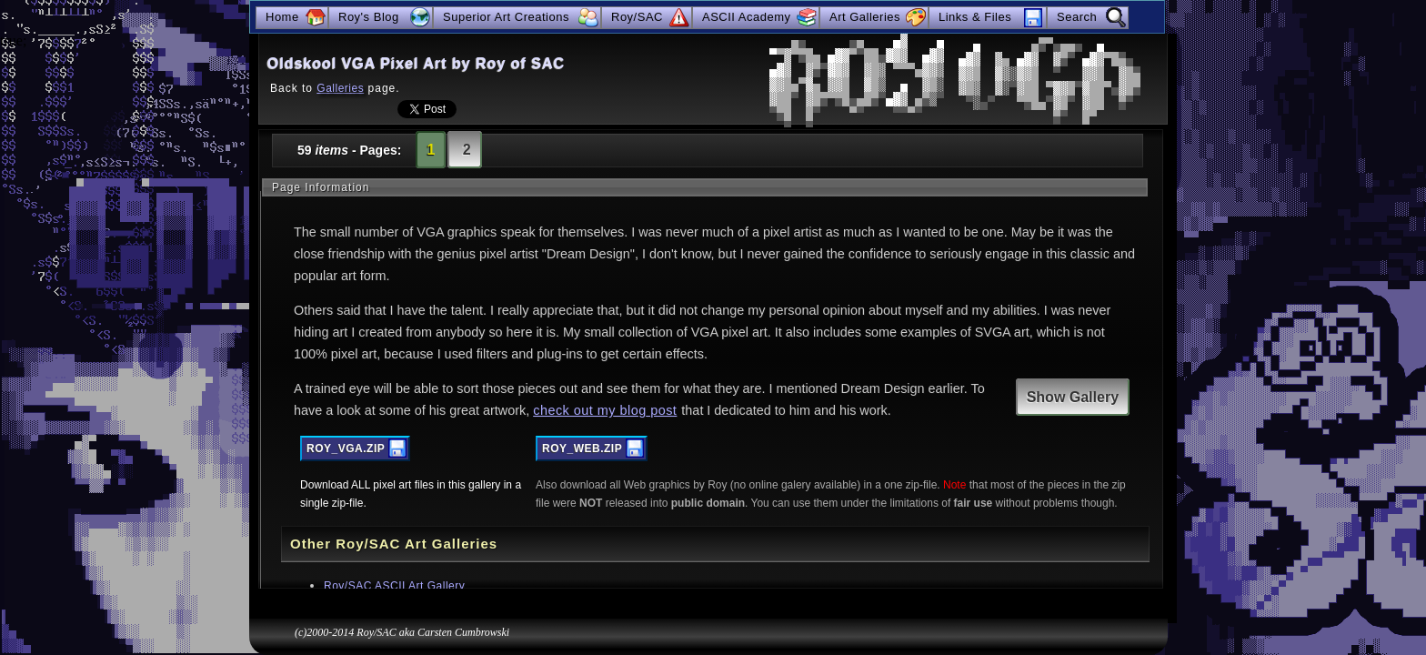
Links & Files (975, 17)
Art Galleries (864, 17)
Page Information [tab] (320, 187)
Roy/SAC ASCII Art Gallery (394, 585)
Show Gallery (1073, 397)
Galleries (340, 88)
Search (1077, 17)
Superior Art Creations (506, 17)
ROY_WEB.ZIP (582, 448)
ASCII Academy (746, 17)
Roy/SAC (637, 17)
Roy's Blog (368, 17)
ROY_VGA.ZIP (345, 448)
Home (282, 17)
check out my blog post (605, 410)
